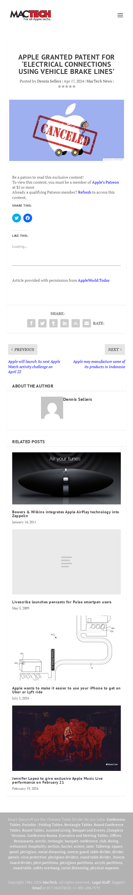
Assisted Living (58, 830)
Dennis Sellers (49, 81)
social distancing (52, 851)
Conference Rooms (42, 835)
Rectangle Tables (78, 824)
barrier (66, 846)
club (102, 840)
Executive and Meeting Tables (83, 835)
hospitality (37, 846)
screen (79, 846)
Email (37, 887)
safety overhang (46, 867)
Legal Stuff (100, 882)
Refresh (84, 192)
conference (89, 840)
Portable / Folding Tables (42, 824)
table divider (100, 851)
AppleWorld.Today (94, 280)
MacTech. (50, 882)
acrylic (40, 840)
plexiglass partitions (76, 862)
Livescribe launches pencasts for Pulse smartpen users (62, 601)
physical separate (104, 867)
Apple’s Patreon (105, 182)
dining (113, 840)
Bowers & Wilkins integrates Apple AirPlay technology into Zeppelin (65, 513)
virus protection (34, 857)
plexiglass (28, 851)
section (54, 846)
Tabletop (103, 846)
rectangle (55, 840)
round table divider (95, 857)
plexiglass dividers (63, 857)
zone (90, 846)
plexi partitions (45, 862)
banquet (71, 840)
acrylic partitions (108, 862)
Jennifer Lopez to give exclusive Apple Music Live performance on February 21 (57, 780)
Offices (115, 835)
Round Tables (33, 830)
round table (22, 867)
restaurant (18, 846)
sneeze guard (78, 851)
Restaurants (24, 840)
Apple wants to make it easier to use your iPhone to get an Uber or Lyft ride (66, 690)
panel (14, 851)
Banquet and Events (88, 830)
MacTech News (99, 81)
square (117, 846)
